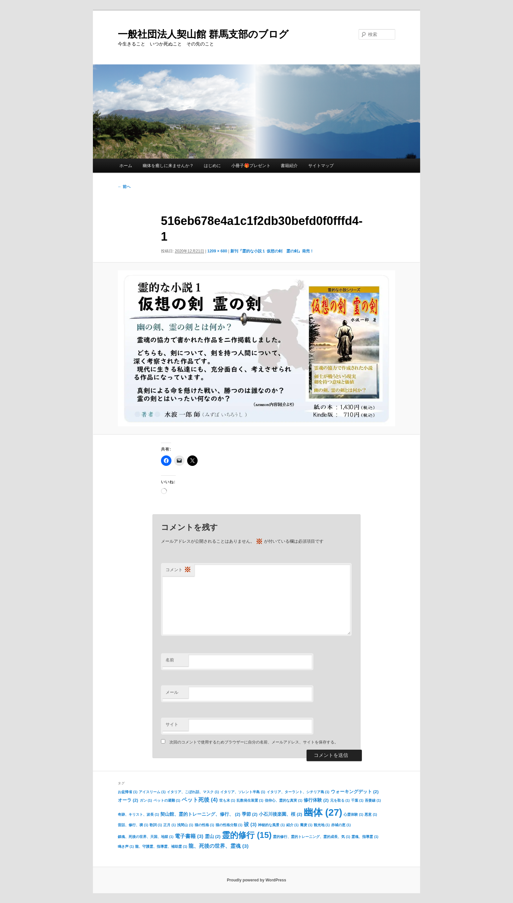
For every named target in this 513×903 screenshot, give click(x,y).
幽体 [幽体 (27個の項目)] (323, 812)
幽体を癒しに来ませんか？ (168, 165)
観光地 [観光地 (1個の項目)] (322, 825)
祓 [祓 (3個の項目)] (250, 824)
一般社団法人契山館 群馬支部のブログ (203, 34)
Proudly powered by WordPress (256, 880)
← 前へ (124, 186)
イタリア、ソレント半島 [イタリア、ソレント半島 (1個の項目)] (242, 792)
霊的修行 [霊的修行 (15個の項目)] (247, 835)
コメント (178, 570)
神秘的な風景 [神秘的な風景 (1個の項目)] (271, 825)
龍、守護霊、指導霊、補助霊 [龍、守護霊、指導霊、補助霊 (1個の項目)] (161, 846)
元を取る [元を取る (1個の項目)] (340, 800)
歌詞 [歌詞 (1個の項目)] (156, 825)
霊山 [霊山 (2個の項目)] (213, 836)
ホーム (125, 165)
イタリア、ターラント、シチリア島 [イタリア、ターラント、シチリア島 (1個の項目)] (298, 792)
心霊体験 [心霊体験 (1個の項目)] (353, 814)
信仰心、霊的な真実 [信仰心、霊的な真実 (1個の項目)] (283, 800)
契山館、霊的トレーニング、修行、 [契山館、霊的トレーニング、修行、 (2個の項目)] (200, 814)
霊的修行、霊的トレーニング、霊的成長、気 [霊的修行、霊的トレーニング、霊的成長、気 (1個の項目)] (311, 837)
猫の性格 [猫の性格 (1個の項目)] (204, 825)
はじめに (212, 165)
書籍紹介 (289, 165)
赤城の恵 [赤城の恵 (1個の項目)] (341, 825)
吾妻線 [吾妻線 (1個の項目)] (373, 800)
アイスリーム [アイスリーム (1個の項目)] (152, 792)
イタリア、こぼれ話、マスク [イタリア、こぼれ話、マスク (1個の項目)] (193, 792)
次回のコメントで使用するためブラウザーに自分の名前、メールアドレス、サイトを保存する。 (253, 742)
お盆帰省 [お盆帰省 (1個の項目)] (127, 792)
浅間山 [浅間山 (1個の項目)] (185, 825)
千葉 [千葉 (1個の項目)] (357, 800)
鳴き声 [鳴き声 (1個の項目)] (126, 846)
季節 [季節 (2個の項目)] (249, 814)
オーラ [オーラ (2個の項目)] (128, 800)
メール (172, 692)
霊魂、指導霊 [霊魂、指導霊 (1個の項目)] (364, 837)
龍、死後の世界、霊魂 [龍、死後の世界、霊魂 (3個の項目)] (218, 846)
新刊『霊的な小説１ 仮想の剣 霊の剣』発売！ (272, 251)
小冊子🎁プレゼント (251, 165)
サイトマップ (321, 165)
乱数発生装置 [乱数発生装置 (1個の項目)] (250, 800)
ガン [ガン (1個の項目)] (146, 800)
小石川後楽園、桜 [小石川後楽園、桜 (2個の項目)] (280, 814)
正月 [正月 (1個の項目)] (169, 825)
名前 (170, 659)
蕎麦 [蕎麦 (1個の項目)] (306, 825)
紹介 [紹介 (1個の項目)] (292, 825)
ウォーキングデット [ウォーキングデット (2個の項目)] (355, 791)
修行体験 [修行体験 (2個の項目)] (316, 800)
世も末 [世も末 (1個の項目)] (227, 800)
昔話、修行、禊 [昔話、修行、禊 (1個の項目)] (133, 825)
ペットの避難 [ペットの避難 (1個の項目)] (166, 800)
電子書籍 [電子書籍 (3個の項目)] (189, 836)
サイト (172, 724)
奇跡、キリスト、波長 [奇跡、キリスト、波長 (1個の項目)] (138, 814)
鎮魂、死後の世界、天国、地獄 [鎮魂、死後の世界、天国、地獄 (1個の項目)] (145, 837)
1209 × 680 (217, 251)
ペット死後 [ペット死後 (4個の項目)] (200, 799)
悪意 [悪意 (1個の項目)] (370, 814)
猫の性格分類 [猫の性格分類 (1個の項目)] (229, 825)
